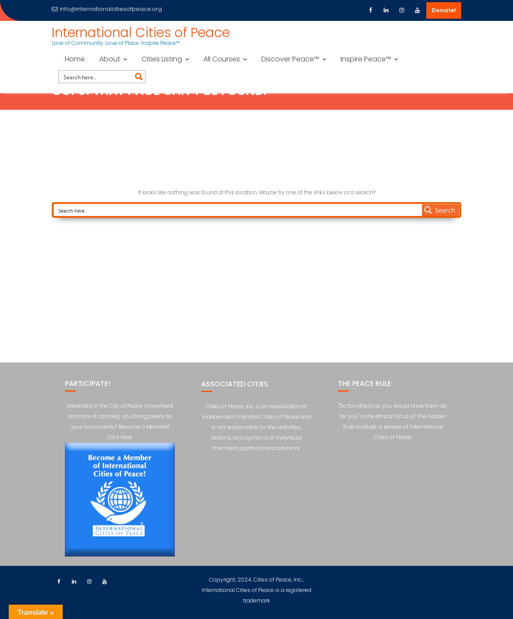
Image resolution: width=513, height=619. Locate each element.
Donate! (444, 10)
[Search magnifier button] (139, 77)
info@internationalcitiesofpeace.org (107, 9)
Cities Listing (162, 59)
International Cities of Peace (141, 33)
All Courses (221, 59)
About (109, 59)
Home (75, 59)
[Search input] (96, 76)
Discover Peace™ (290, 59)
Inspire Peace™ (366, 59)
